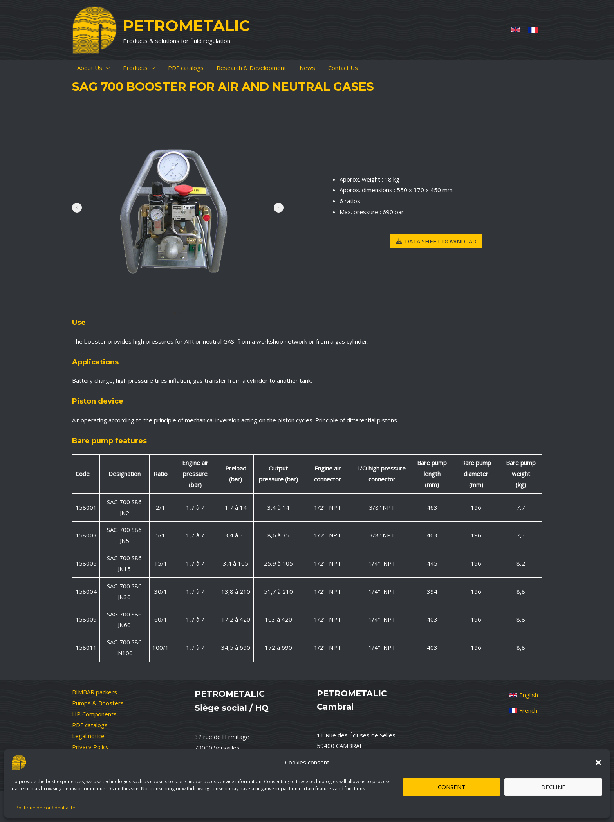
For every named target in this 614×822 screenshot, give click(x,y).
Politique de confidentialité (45, 807)
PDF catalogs (90, 725)
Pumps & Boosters (98, 703)
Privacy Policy (90, 747)
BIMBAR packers (94, 692)
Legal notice (88, 736)
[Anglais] (515, 30)
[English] (523, 695)
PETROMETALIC (186, 25)
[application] (101, 68)
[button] (598, 762)
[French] (533, 30)
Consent (451, 787)
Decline (553, 787)
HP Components (94, 714)
